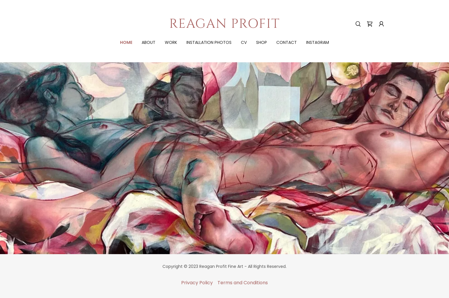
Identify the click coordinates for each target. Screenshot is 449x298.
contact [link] (286, 42)
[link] (225, 26)
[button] (381, 24)
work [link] (171, 42)
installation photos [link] (209, 42)
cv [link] (244, 42)
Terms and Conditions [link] (242, 282)
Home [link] (126, 42)
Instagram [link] (317, 42)
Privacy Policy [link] (197, 282)
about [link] (148, 42)
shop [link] (261, 42)
